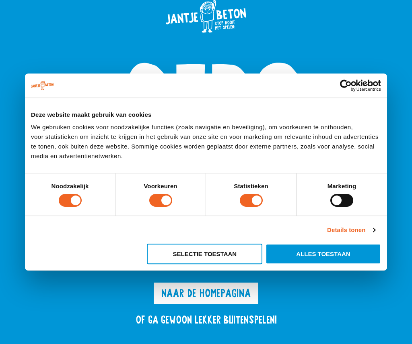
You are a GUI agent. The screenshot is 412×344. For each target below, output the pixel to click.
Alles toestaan (323, 253)
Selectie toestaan (205, 253)
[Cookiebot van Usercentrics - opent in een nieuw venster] (346, 85)
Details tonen (346, 229)
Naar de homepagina (206, 293)
